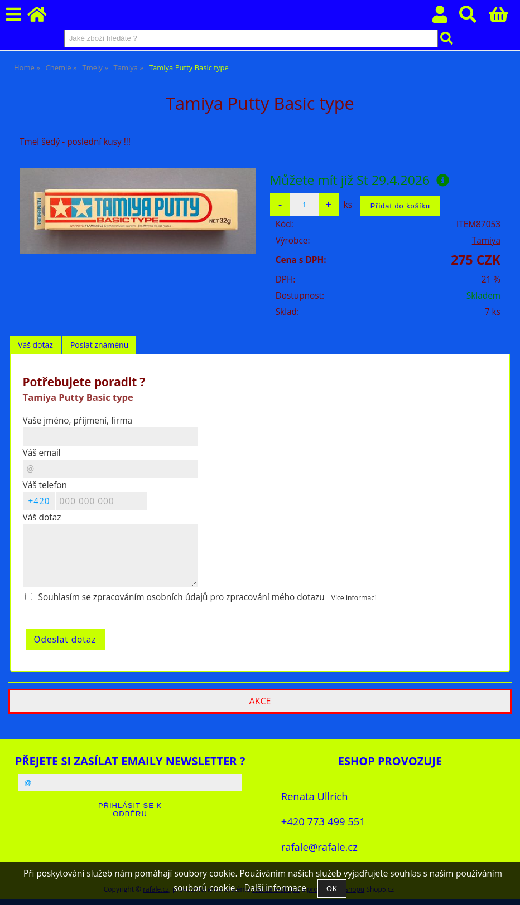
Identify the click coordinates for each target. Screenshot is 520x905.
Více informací (354, 597)
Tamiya (486, 240)
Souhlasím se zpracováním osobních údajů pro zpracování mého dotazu (181, 597)
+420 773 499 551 (323, 821)
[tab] (35, 345)
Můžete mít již (360, 180)
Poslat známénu (99, 344)
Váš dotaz (35, 344)
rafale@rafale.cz (319, 847)
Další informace (275, 888)
